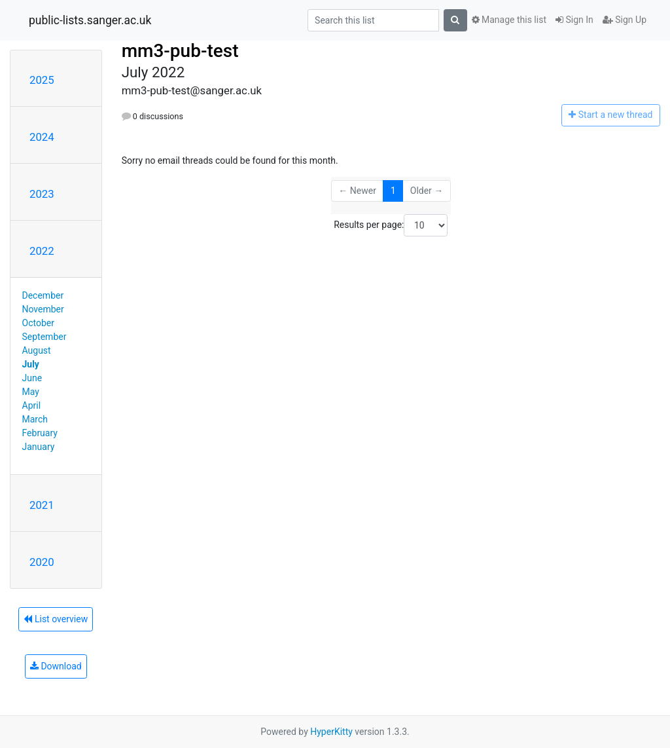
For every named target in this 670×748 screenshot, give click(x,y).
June (32, 378)
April (31, 405)
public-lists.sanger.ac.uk (90, 20)
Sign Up (624, 19)
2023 (41, 193)
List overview (56, 619)
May (30, 391)
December (43, 295)
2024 (41, 136)
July (30, 364)
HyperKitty (331, 731)
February (40, 433)
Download (56, 666)
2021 (41, 505)
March (35, 419)
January (38, 446)
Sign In (574, 19)
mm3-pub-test (180, 51)
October (38, 323)
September (44, 336)
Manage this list (509, 19)
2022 (41, 250)
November (43, 309)
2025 (41, 79)
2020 (41, 562)
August (36, 350)
